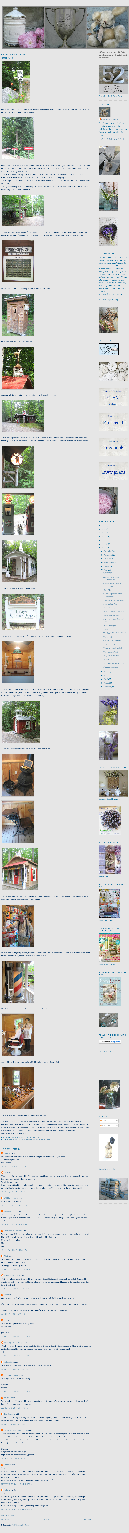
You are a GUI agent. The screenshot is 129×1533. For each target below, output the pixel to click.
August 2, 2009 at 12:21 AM (16, 1391)
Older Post (87, 1520)
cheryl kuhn (8, 1398)
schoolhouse (43, 1139)
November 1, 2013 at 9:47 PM (17, 1484)
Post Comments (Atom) (21, 1525)
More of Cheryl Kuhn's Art (113, 612)
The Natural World (110, 652)
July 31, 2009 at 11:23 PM (14, 1250)
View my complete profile (112, 139)
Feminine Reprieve (110, 667)
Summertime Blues (110, 604)
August (107, 566)
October (107, 559)
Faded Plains (9, 1362)
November (108, 555)
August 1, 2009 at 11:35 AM (15, 1314)
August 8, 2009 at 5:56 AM (15, 1424)
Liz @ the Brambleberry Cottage (16, 1430)
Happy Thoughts (109, 626)
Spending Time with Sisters (113, 600)
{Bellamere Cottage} (12, 1375)
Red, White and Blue (111, 656)
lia (5, 1320)
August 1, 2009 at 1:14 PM (15, 1356)
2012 (104, 537)
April (106, 679)
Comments (105, 1125)
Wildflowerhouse (10, 1198)
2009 (104, 548)
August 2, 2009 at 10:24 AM (16, 1408)
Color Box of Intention (112, 641)
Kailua (105, 629)
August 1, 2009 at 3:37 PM (15, 1369)
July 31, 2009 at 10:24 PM (14, 1224)
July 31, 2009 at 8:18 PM (14, 1166)
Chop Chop (107, 590)
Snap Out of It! (109, 644)
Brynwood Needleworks (13, 1231)
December (108, 551)
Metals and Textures (111, 615)
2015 (104, 525)
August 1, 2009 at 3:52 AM (15, 1289)
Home (46, 1520)
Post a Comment (7, 1515)
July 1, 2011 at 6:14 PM (13, 1459)
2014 (104, 529)
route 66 (30, 1139)
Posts (103, 1121)
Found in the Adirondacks (113, 648)
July (105, 570)
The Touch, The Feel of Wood (114, 633)
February (107, 687)
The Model (107, 637)
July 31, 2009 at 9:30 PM (14, 1192)
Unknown (7, 1153)
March (106, 683)
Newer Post (5, 1520)
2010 (104, 544)
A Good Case (108, 659)
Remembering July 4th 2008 (114, 663)
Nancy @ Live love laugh (13, 1342)
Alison (6, 1295)
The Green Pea (9, 1414)
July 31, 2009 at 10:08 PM (14, 1205)
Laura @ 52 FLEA (109, 119)
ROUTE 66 (7, 58)
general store (17, 1139)
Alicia (6, 1256)
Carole (6, 1172)
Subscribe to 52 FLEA (107, 1169)
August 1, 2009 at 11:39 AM (15, 1336)
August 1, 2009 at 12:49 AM (16, 1269)
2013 (104, 533)
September (108, 562)
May (106, 675)
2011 (104, 540)
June (106, 672)
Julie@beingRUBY (11, 1211)
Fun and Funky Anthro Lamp (114, 608)
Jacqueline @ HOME (12, 1275)
